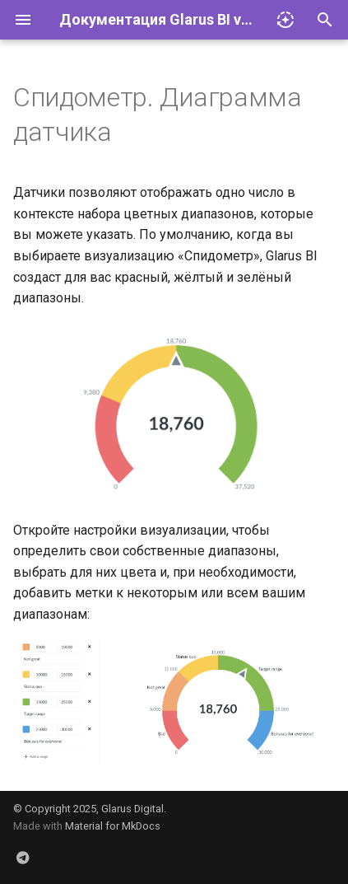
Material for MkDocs (112, 826)
